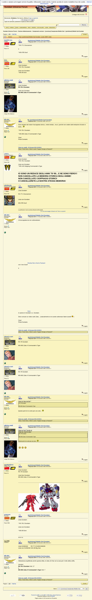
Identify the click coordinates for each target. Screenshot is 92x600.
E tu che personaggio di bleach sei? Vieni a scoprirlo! (53, 211)
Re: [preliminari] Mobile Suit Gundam (40, 120)
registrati (35, 18)
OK (52, 3)
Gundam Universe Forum (10, 31)
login (30, 18)
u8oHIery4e (8, 185)
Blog (17, 27)
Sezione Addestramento (24, 31)
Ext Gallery (40, 27)
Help (29, 27)
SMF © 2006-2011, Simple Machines (52, 595)
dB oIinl (6, 119)
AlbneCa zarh (8, 336)
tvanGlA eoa (8, 40)
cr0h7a (6, 154)
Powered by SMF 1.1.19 (37, 595)
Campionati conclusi (38, 31)
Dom (29, 311)
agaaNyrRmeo (8, 465)
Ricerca (34, 27)
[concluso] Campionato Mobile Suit (54, 31)
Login (46, 27)
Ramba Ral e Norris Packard (36, 263)
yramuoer (7, 514)
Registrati (52, 27)
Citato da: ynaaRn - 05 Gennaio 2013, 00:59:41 (29, 147)
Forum (12, 27)
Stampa (85, 34)
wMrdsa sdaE (8, 80)
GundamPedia (23, 27)
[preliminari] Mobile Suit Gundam (75, 31)
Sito (7, 27)
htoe (5, 60)
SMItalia (53, 596)
